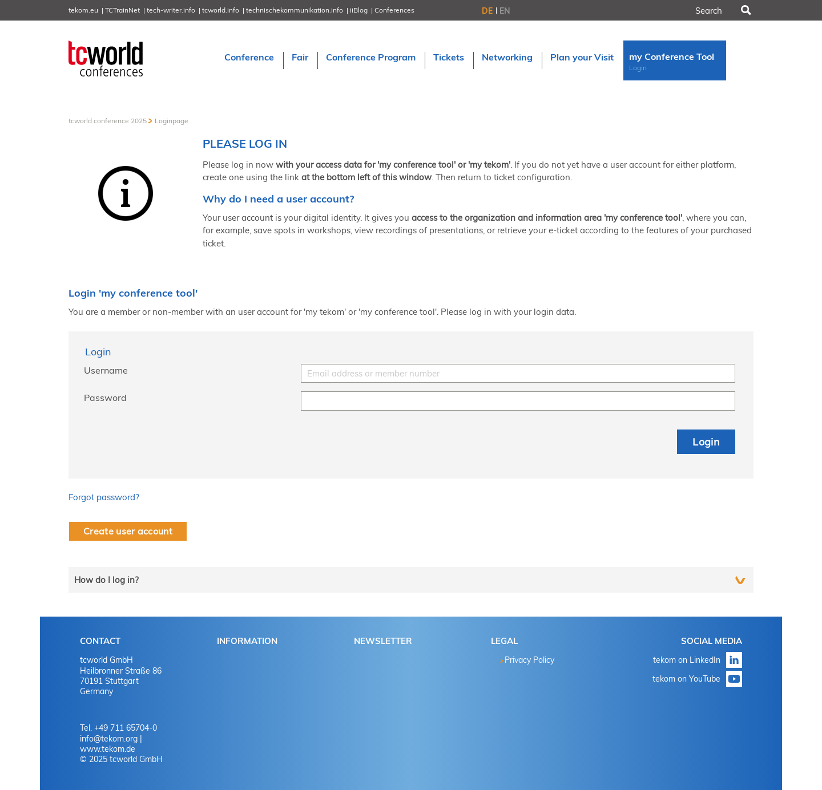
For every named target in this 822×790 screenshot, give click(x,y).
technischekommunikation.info (294, 10)
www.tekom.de (107, 749)
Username (106, 370)
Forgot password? (103, 497)
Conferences (394, 10)
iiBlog (359, 10)
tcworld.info (220, 10)
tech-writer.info (171, 10)
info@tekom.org (109, 739)
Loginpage (171, 120)
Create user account (127, 531)
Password (105, 397)
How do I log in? (106, 579)
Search (745, 10)
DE (487, 11)
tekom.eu (83, 10)
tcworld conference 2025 (107, 120)
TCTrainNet (122, 10)
